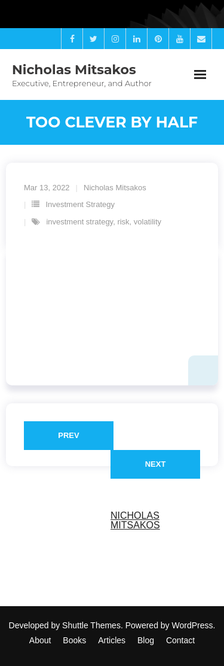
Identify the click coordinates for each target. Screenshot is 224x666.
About (40, 640)
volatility (147, 221)
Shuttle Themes (91, 625)
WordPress (192, 625)
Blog (145, 640)
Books (74, 640)
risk (123, 221)
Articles (111, 640)
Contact (180, 640)
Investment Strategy (80, 204)
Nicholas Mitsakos (115, 187)
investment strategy (79, 221)
